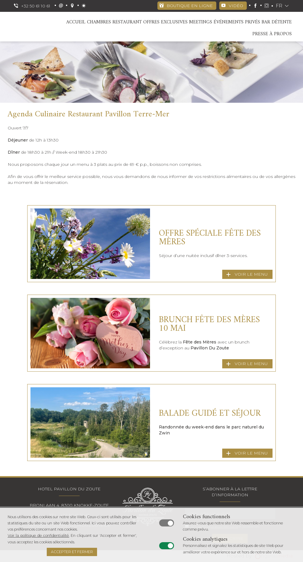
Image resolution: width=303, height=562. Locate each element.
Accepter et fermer (72, 552)
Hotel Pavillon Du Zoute (69, 489)
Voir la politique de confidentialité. (38, 535)
